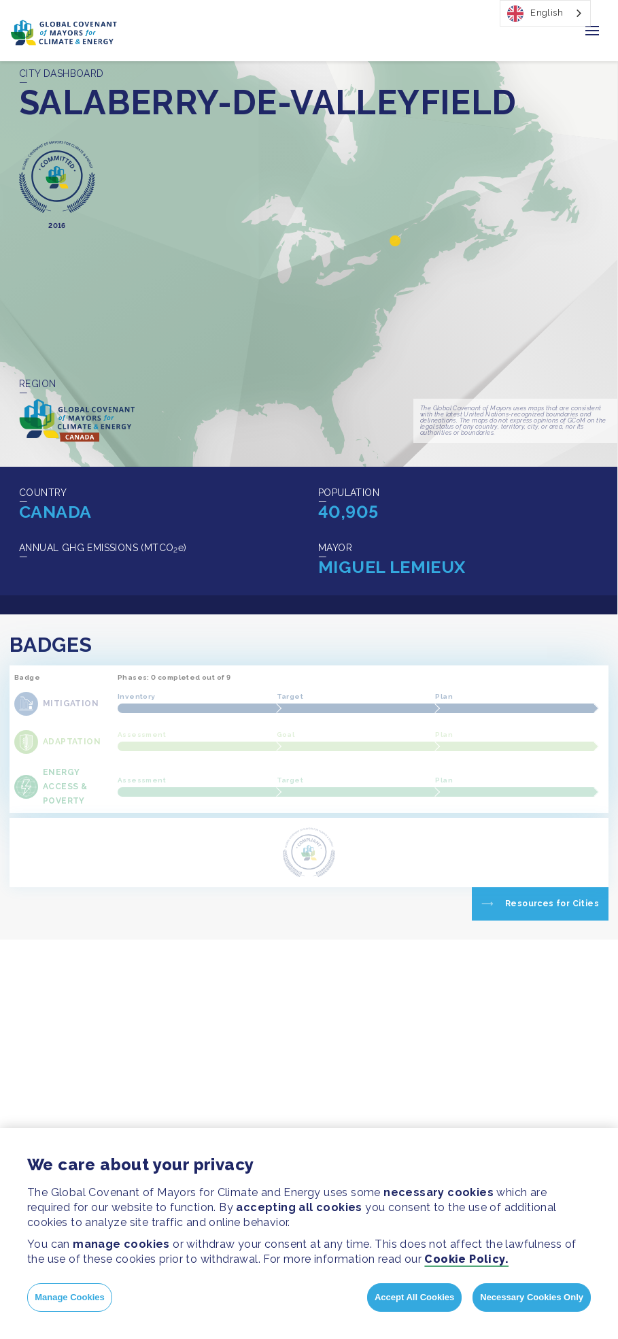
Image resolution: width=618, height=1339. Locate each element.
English (535, 13)
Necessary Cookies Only (531, 1297)
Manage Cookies (70, 1297)
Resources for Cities (552, 903)
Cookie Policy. (466, 1259)
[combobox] (545, 13)
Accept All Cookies (414, 1297)
